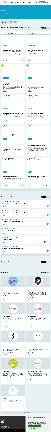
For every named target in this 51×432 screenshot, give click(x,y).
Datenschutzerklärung (5, 427)
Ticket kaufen (42, 2)
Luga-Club (47, 27)
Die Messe (17, 2)
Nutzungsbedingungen (5, 426)
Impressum (3, 428)
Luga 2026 (43, 27)
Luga (12, 2)
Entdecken (22, 2)
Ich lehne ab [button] (38, 426)
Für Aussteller (28, 2)
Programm (21, 431)
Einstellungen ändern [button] (32, 428)
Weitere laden (25, 189)
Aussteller (15, 431)
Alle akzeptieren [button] (31, 426)
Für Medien (35, 2)
